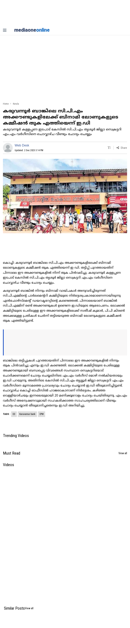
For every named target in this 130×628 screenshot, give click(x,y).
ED (14, 414)
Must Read (11, 453)
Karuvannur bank (27, 414)
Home (6, 104)
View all (122, 453)
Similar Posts (14, 608)
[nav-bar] (4, 30)
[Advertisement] (65, 70)
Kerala (16, 104)
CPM (41, 414)
